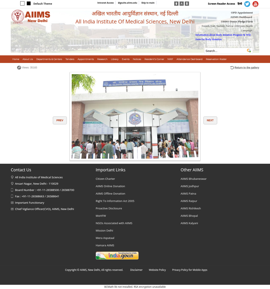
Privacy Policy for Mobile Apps (189, 270)
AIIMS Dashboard (241, 17)
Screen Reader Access (221, 3)
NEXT (210, 120)
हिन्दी (240, 3)
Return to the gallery (247, 67)
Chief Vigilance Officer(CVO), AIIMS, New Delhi (44, 209)
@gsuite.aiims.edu (127, 2)
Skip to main (147, 2)
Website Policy (157, 270)
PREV (59, 120)
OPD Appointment (242, 12)
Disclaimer (136, 270)
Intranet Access (105, 2)
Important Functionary (29, 202)
